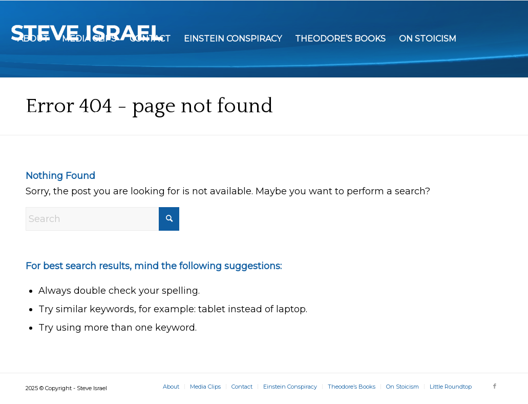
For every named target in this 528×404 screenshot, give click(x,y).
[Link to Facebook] (494, 386)
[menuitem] (33, 39)
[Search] (102, 219)
